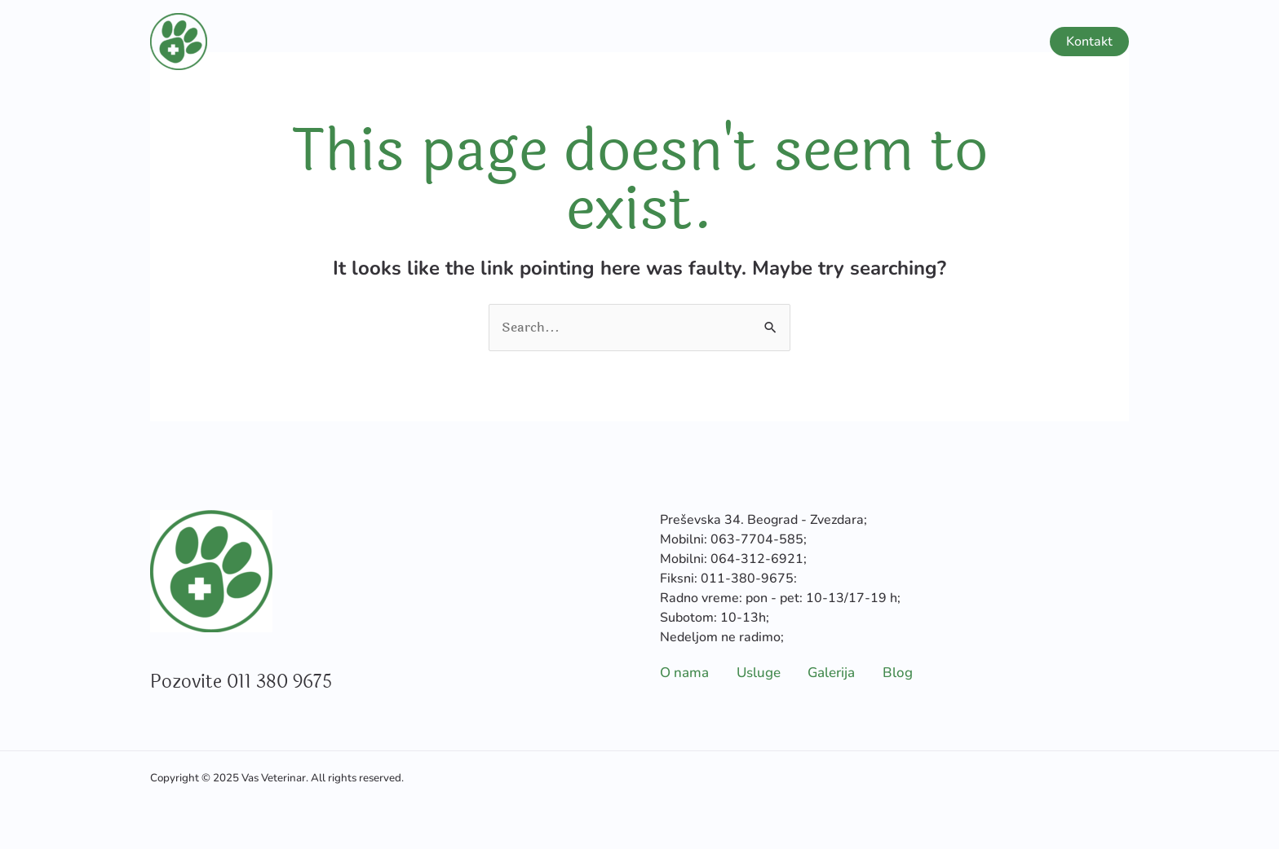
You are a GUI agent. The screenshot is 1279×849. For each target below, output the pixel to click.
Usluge (837, 41)
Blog (1003, 41)
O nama (758, 41)
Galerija (932, 41)
